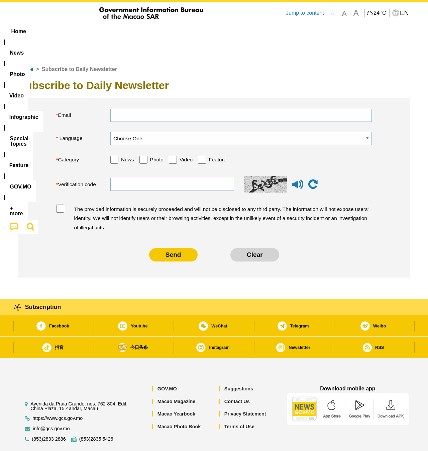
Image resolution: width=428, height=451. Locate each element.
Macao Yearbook (176, 393)
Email (64, 94)
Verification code (77, 164)
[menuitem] (60, 31)
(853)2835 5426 (96, 418)
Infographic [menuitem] (152, 31)
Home (25, 49)
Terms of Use (239, 406)
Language (70, 118)
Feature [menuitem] (240, 31)
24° (379, 13)
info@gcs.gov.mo (51, 408)
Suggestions (238, 368)
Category (68, 139)
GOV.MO (167, 368)
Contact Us (237, 381)
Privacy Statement (245, 393)
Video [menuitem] (118, 31)
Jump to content (305, 13)
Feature (217, 139)
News (127, 139)
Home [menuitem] (32, 31)
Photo (157, 139)
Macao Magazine (176, 381)
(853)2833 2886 (49, 418)
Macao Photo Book (179, 406)
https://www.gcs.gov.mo (57, 397)
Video (186, 139)
